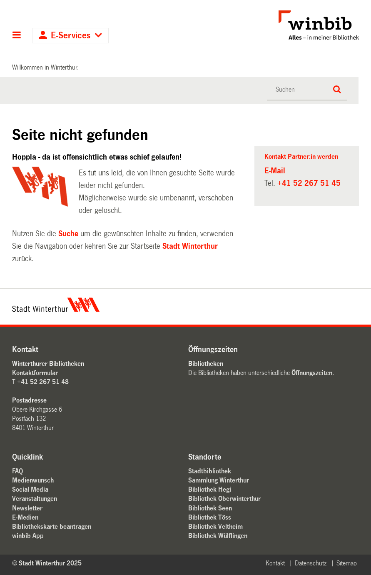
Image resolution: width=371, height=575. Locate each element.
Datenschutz (310, 563)
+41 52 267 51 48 (43, 381)
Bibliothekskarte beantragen (51, 526)
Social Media (30, 489)
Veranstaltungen (34, 498)
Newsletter (27, 508)
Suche (68, 234)
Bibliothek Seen (210, 508)
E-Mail (274, 171)
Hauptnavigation (17, 36)
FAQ (17, 471)
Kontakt (275, 563)
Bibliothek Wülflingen (217, 535)
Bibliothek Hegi (209, 489)
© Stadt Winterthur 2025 (47, 563)
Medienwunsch (33, 480)
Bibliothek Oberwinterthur (224, 498)
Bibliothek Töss (209, 517)
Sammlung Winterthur (218, 480)
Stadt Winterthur (190, 246)
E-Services (70, 35)
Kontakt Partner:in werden (301, 156)
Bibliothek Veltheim (215, 526)
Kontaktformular (35, 372)
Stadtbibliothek (209, 471)
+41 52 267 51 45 (309, 183)
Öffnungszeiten (311, 372)
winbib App (28, 535)
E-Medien (25, 517)
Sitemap (346, 563)
